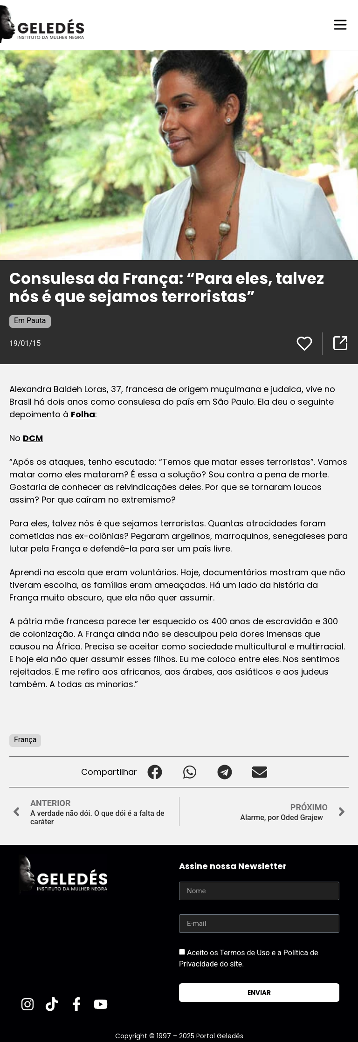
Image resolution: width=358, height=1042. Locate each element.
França (25, 739)
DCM (33, 437)
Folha (83, 414)
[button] (154, 771)
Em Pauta (30, 320)
